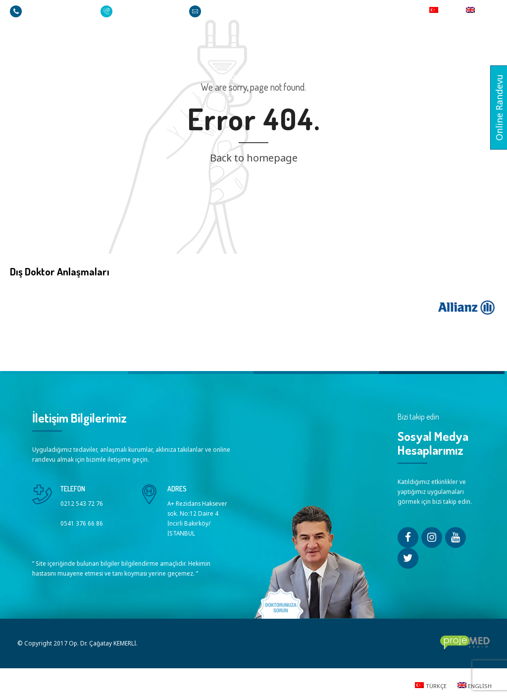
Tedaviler (240, 77)
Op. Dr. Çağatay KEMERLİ (162, 77)
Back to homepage (254, 157)
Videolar (355, 77)
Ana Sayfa (83, 77)
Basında (404, 77)
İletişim (450, 77)
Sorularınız (298, 77)
